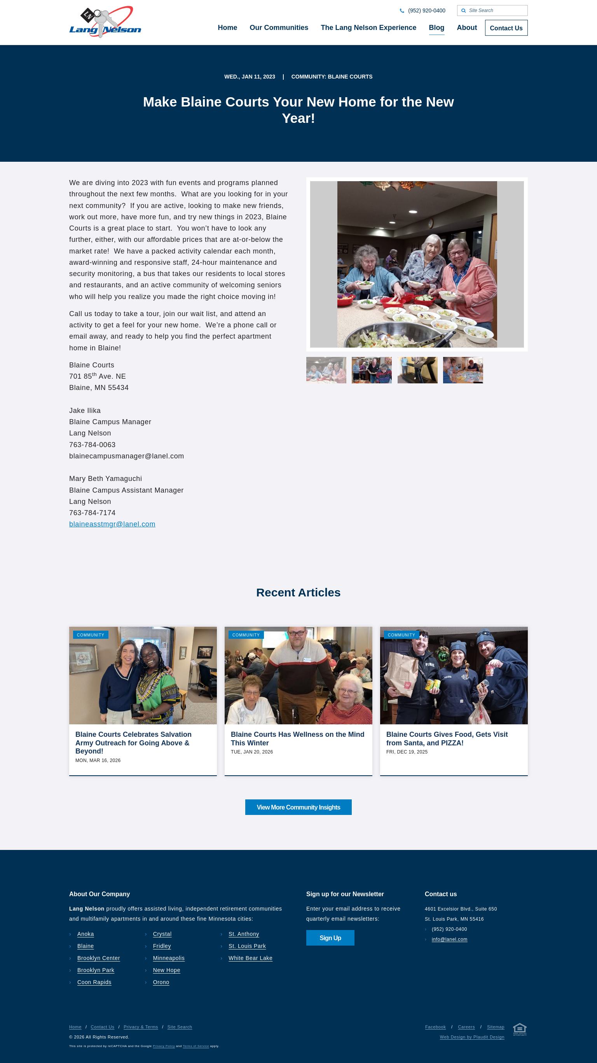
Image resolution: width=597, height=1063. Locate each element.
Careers (466, 1027)
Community (91, 635)
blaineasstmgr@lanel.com (112, 524)
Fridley (162, 946)
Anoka (85, 934)
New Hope (167, 970)
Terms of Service (196, 1046)
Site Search (180, 1027)
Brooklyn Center (98, 958)
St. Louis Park (247, 946)
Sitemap (495, 1027)
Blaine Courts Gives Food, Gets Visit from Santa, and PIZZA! (447, 739)
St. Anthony (244, 934)
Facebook (435, 1027)
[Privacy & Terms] (520, 1031)
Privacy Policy (164, 1046)
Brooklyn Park (95, 970)
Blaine (85, 946)
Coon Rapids (94, 982)
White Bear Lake (250, 958)
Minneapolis (169, 958)
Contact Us (103, 1027)
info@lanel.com (450, 939)
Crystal (162, 934)
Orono (161, 982)
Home (75, 1027)
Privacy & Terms (141, 1027)
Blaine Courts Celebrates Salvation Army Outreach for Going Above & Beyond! (133, 743)
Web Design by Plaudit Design (472, 1037)
